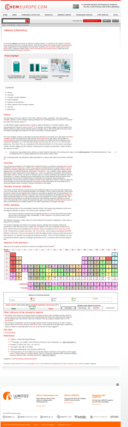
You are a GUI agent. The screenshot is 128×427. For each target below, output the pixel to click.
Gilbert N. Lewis (65, 168)
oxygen (13, 193)
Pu (61, 289)
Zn (78, 267)
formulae (69, 166)
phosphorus (68, 195)
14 (90, 250)
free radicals (42, 138)
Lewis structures (50, 47)
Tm (103, 285)
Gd (73, 285)
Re (49, 275)
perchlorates (9, 320)
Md (103, 289)
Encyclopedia (11, 25)
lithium (36, 324)
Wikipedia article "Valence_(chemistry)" (63, 363)
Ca (19, 267)
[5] (54, 246)
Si (90, 263)
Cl (108, 263)
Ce (37, 285)
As (97, 267)
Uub (78, 279)
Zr (30, 271)
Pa (43, 289)
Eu (67, 285)
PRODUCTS (49, 15)
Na (13, 263)
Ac (31, 289)
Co (61, 267)
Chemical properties (30, 359)
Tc (48, 271)
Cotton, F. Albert (15, 353)
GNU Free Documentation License (30, 363)
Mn (49, 267)
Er (96, 285)
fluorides (29, 231)
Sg (43, 279)
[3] (18, 148)
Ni (66, 267)
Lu (115, 285)
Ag (73, 271)
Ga (85, 267)
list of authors (79, 363)
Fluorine (21, 233)
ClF (37, 231)
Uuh (102, 279)
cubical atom (8, 170)
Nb (37, 271)
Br (108, 267)
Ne (115, 259)
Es (90, 289)
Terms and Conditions (48, 424)
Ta (37, 275)
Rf (30, 279)
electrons (44, 170)
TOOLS (115, 15)
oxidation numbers (61, 200)
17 (109, 250)
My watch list (78, 21)
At (108, 275)
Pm (55, 285)
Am (67, 289)
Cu (73, 267)
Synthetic (96, 308)
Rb (13, 271)
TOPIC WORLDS (102, 15)
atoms (19, 45)
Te (103, 271)
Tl (84, 275)
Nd (49, 285)
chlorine (52, 214)
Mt (60, 279)
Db (37, 279)
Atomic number (11, 305)
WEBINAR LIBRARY (64, 15)
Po (103, 275)
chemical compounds (17, 168)
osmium (7, 317)
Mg (19, 263)
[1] (25, 121)
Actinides (24, 288)
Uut (85, 279)
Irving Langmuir (36, 168)
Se (103, 267)
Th (37, 289)
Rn (115, 275)
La (31, 285)
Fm (97, 289)
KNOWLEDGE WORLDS (84, 15)
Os (55, 275)
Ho (91, 285)
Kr (114, 267)
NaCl (21, 324)
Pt (66, 275)
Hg (79, 275)
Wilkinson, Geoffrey (27, 353)
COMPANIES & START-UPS (30, 15)
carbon (66, 191)
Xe (115, 271)
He (115, 255)
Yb (109, 285)
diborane (36, 229)
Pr (42, 285)
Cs (13, 275)
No (109, 289)
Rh (61, 271)
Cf (84, 289)
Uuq (90, 279)
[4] (50, 210)
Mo (43, 271)
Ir (60, 275)
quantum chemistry (24, 50)
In (84, 271)
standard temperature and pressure (43, 305)
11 (72, 250)
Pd (67, 271)
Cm (73, 289)
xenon (15, 317)
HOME (5, 15)
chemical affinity (9, 140)
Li (12, 259)
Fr (13, 279)
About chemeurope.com (47, 395)
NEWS (14, 15)
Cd (79, 271)
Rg (73, 279)
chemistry (8, 43)
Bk (78, 289)
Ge (91, 267)
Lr (114, 289)
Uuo (114, 279)
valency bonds (27, 127)
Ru (55, 271)
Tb (78, 285)
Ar (114, 263)
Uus (108, 279)
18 (115, 250)
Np (55, 289)
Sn (91, 271)
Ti (30, 267)
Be (19, 259)
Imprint (36, 424)
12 (78, 250)
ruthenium (68, 315)
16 (103, 250)
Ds (67, 279)
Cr (43, 267)
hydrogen (25, 193)
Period (7, 251)
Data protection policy (64, 424)
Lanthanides (23, 284)
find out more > (41, 406)
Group (6, 250)
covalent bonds (40, 180)
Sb (97, 271)
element (30, 45)
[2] (33, 126)
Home (4, 25)
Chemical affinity (10, 333)
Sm (61, 285)
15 (97, 250)
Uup (96, 279)
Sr (19, 271)
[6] (58, 326)
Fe (55, 267)
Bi (96, 275)
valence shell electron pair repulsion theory (43, 48)
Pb (91, 275)
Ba (19, 275)
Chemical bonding (17, 359)
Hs (55, 279)
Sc (25, 267)
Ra (19, 279)
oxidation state (47, 315)
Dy (85, 285)
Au (73, 275)
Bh (49, 279)
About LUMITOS (71, 395)
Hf (30, 275)
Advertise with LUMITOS (98, 396)
